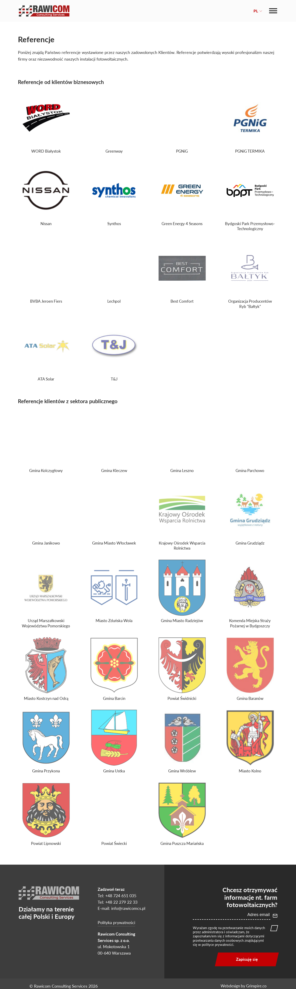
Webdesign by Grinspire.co (244, 986)
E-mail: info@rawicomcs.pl (121, 908)
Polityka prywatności (116, 922)
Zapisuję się (247, 959)
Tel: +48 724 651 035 (117, 895)
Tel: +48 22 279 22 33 (117, 902)
